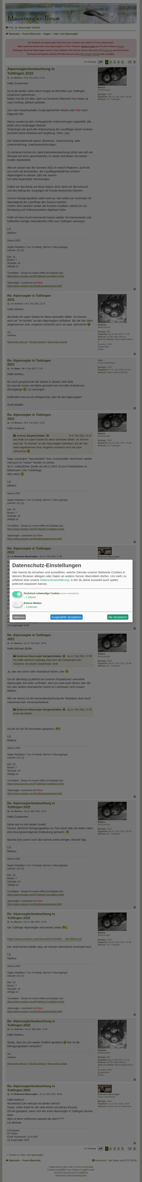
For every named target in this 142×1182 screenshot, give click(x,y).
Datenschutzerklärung (54, 580)
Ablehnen (19, 617)
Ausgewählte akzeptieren (66, 617)
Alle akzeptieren (117, 617)
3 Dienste (30, 607)
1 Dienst (30, 597)
